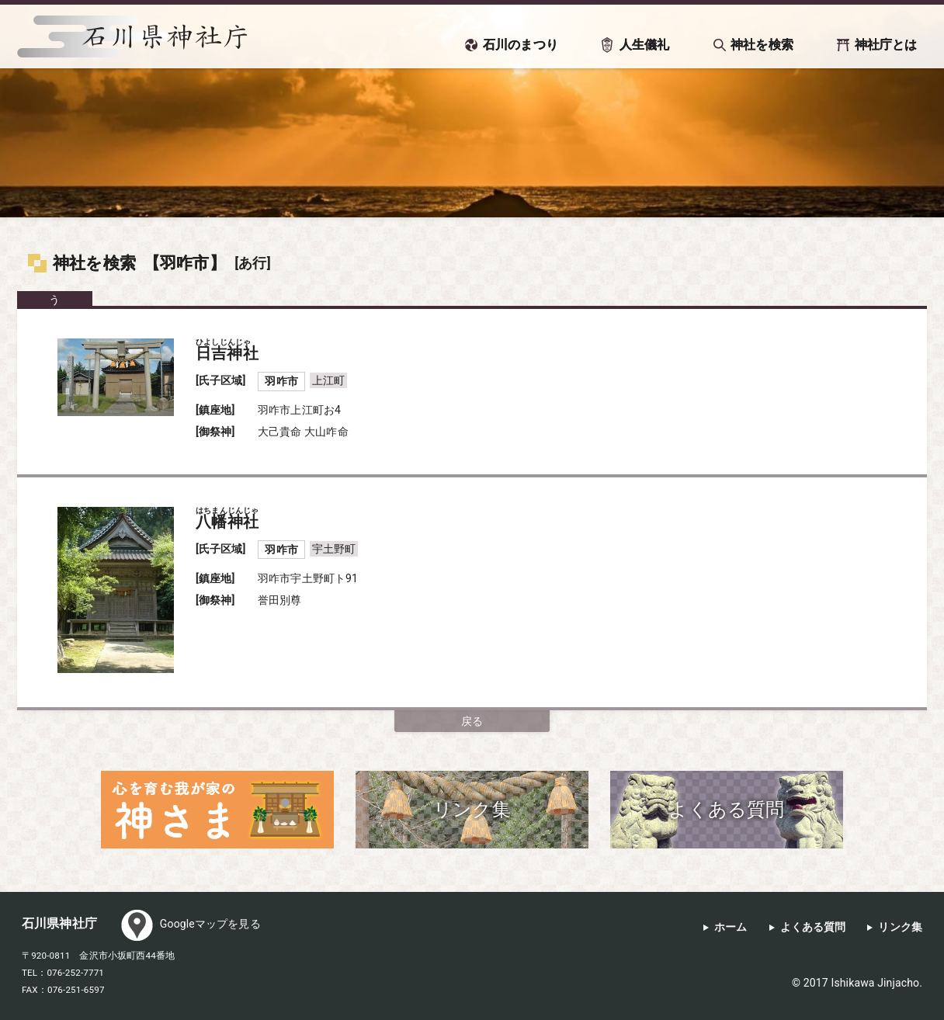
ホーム (730, 927)
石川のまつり (520, 44)
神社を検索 (762, 44)
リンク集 (900, 927)
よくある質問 (813, 927)
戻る (472, 721)
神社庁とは (886, 44)
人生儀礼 (645, 44)
